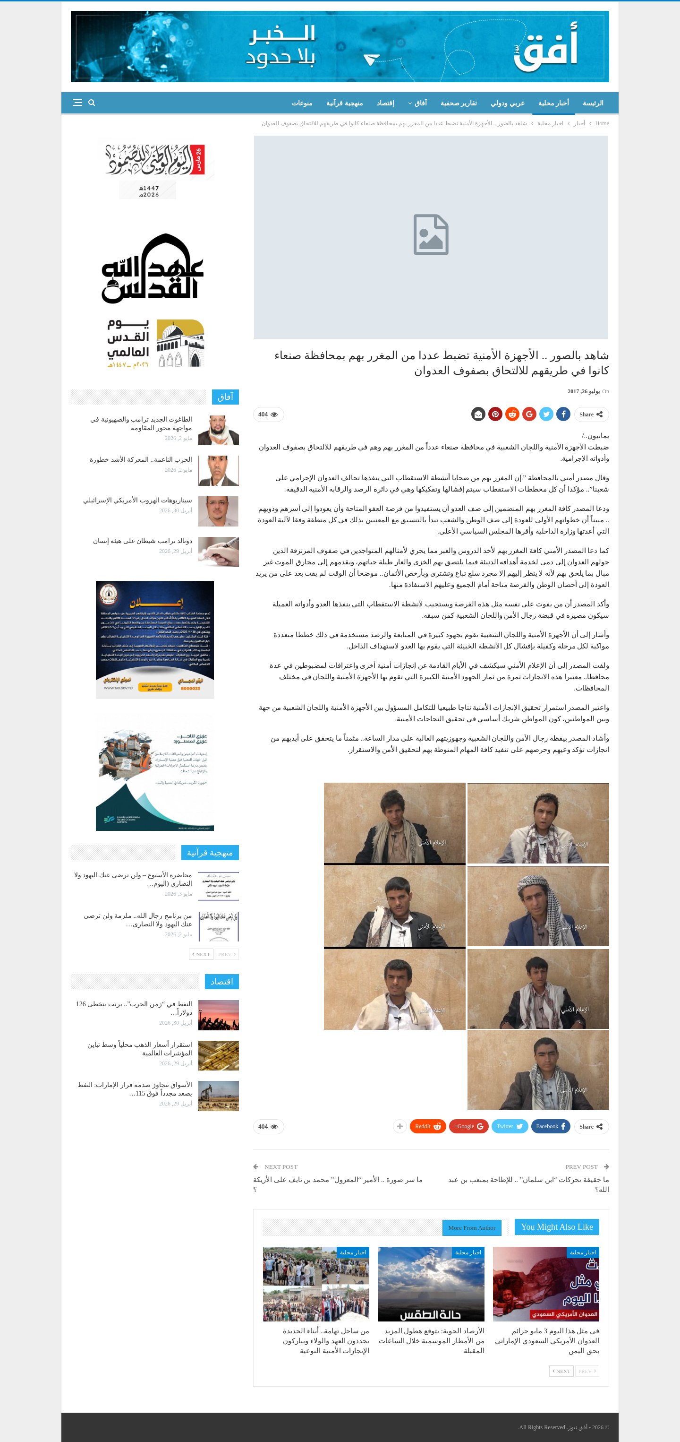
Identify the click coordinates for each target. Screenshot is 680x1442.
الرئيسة (593, 103)
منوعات (302, 103)
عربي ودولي (508, 103)
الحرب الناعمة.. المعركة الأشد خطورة (141, 459)
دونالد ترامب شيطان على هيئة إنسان (143, 540)
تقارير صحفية (459, 103)
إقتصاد (385, 103)
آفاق (421, 103)
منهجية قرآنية (344, 103)
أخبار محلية (554, 103)
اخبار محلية (583, 1252)
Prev (587, 1371)
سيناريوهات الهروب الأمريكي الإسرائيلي (138, 500)
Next (561, 1371)
